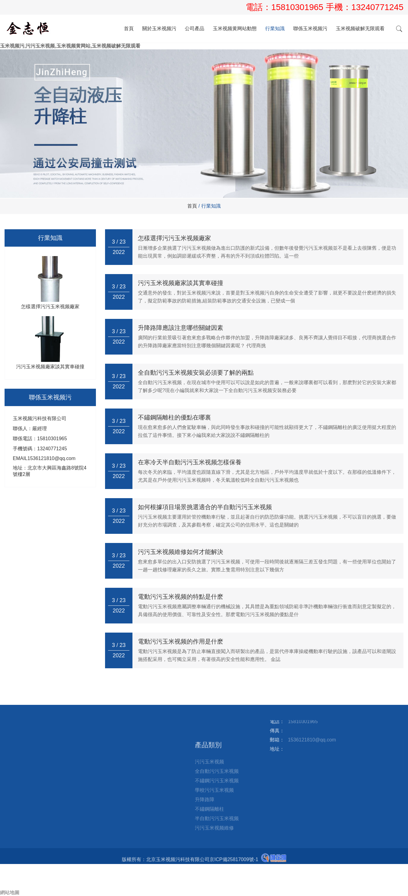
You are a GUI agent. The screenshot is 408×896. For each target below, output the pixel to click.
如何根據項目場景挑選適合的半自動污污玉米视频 (205, 507)
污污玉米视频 (209, 816)
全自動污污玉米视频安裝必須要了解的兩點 (196, 372)
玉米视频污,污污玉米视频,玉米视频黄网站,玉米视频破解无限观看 (70, 45)
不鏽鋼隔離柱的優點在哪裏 (174, 417)
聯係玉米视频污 (310, 28)
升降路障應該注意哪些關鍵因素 (180, 327)
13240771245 (377, 7)
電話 (5, 873)
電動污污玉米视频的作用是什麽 (180, 641)
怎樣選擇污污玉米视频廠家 (174, 238)
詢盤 (7, 886)
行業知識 (275, 28)
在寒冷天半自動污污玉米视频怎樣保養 (189, 462)
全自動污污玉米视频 (217, 825)
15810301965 (298, 7)
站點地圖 (125, 722)
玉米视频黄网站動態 (235, 28)
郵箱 (7, 879)
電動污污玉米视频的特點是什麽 (180, 596)
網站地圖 (9, 892)
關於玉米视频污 (159, 28)
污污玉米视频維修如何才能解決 (180, 551)
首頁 (129, 28)
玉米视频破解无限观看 (360, 28)
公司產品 (194, 28)
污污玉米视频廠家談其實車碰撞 (180, 283)
